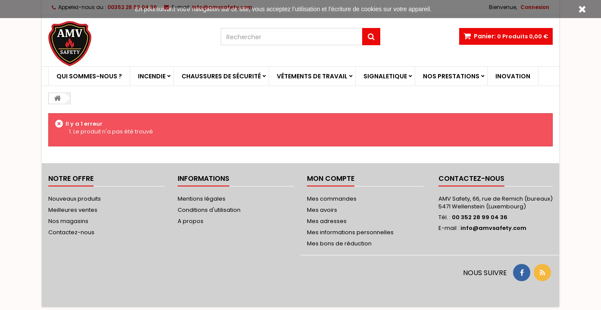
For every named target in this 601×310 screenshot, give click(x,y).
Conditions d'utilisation (209, 210)
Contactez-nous (71, 232)
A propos (190, 221)
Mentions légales (201, 199)
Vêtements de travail (312, 76)
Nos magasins (68, 221)
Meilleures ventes (72, 210)
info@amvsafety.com (493, 228)
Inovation (512, 76)
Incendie (152, 76)
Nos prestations (451, 76)
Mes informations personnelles (350, 232)
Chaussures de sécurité (221, 76)
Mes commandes (332, 199)
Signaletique (385, 76)
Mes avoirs (322, 210)
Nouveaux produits (74, 199)
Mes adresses (327, 221)
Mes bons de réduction (339, 243)
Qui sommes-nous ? (89, 76)
